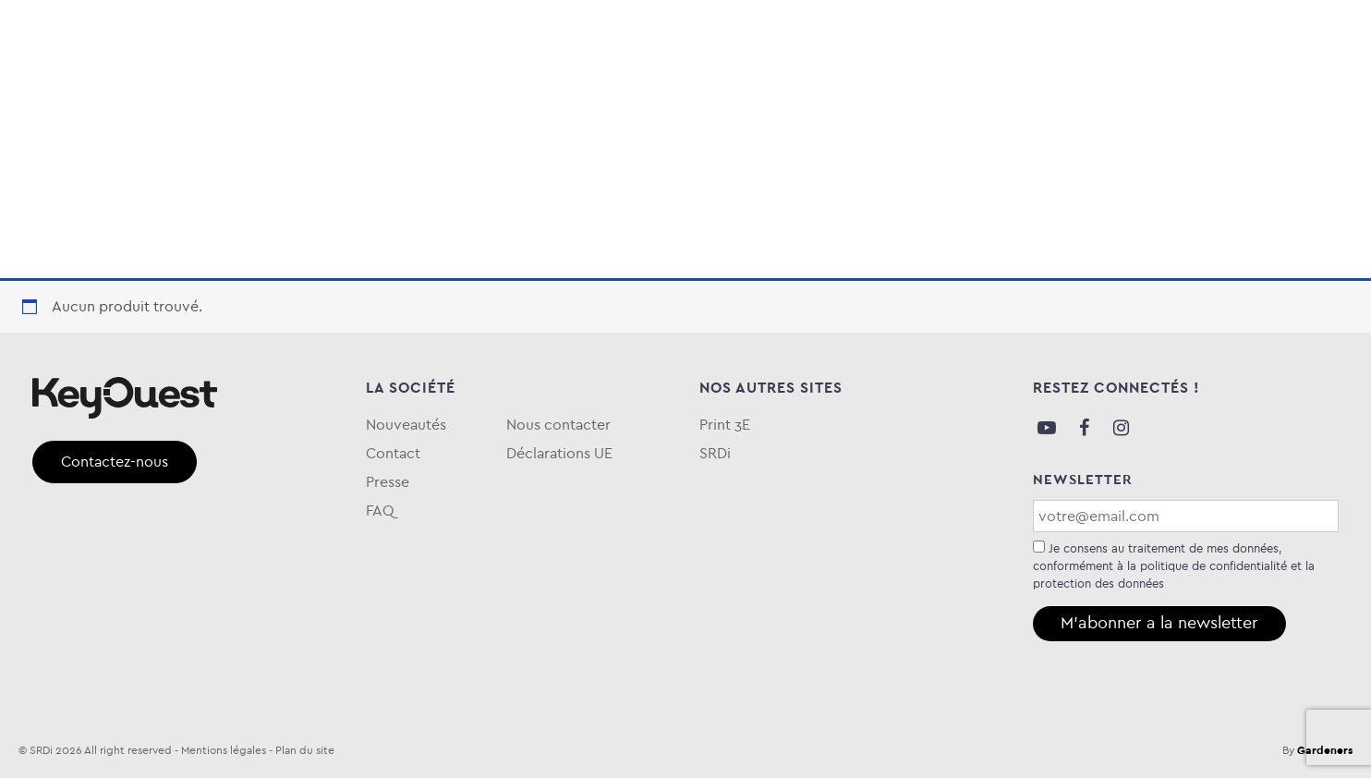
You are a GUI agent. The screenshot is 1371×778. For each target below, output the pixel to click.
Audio (58, 95)
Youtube (1047, 428)
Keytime (757, 95)
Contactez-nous (114, 461)
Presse (387, 482)
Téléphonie (422, 95)
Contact (393, 453)
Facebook (1084, 428)
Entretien (540, 95)
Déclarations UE (559, 453)
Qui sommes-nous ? (1213, 95)
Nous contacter (558, 424)
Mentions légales (223, 750)
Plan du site (304, 750)
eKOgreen (653, 95)
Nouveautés (406, 424)
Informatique (172, 95)
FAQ (1323, 95)
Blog (1102, 95)
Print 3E (724, 424)
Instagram (1120, 428)
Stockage (303, 95)
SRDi (715, 453)
